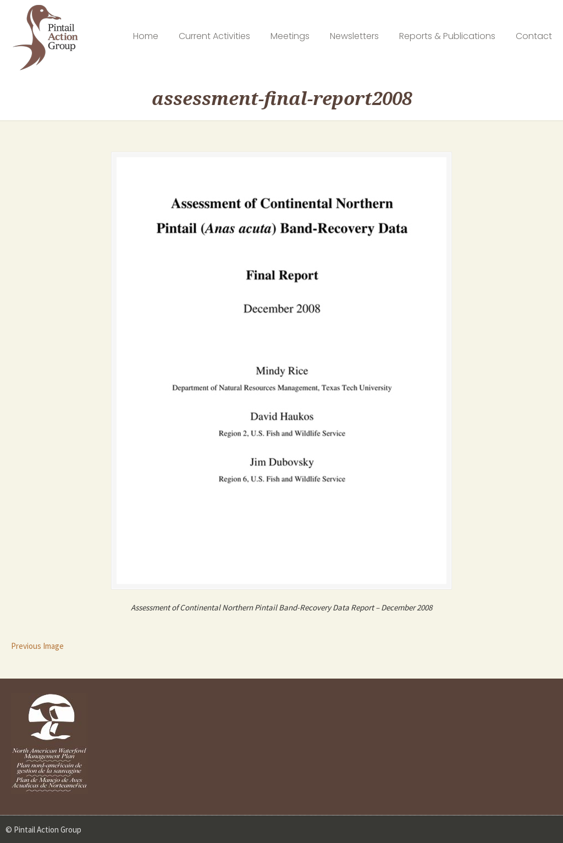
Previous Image (37, 646)
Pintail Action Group (45, 37)
